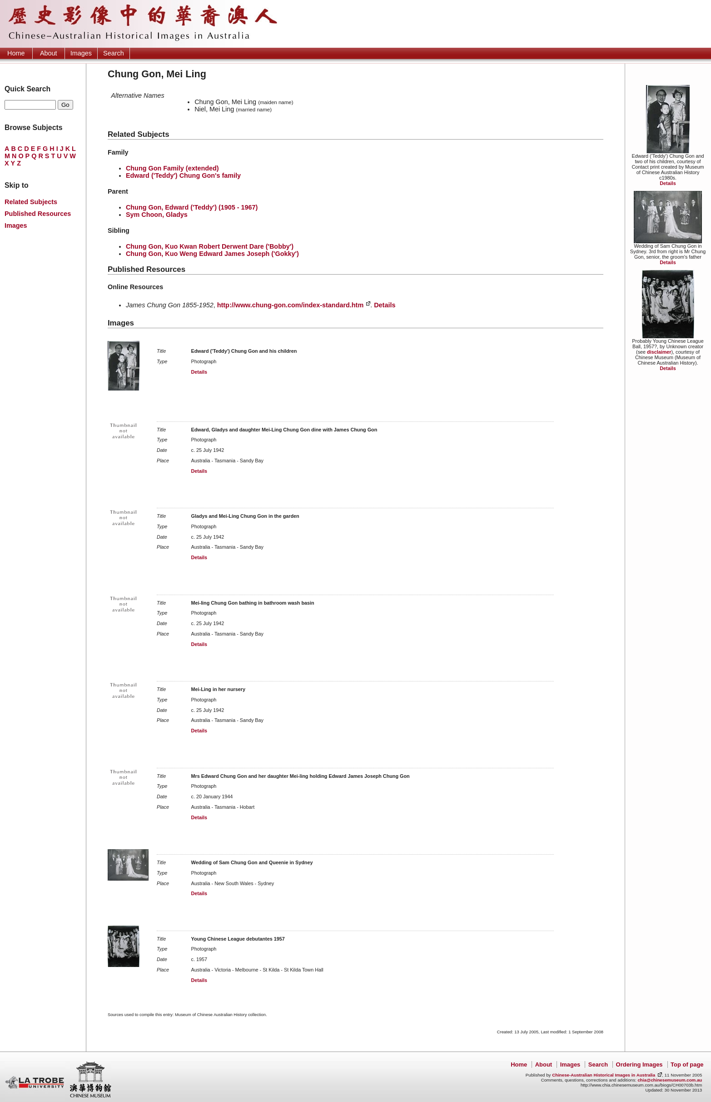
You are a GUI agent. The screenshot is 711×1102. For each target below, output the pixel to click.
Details (668, 183)
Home (16, 53)
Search (113, 53)
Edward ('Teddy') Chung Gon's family (183, 175)
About (48, 53)
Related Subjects (31, 201)
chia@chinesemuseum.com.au (669, 1079)
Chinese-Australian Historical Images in (603, 1074)
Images (81, 53)
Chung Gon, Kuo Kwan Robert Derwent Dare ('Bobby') (209, 246)
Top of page (687, 1064)
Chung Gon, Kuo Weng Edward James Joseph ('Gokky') (212, 253)
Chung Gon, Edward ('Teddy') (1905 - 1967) (192, 207)
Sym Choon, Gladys (157, 214)
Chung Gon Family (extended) (172, 168)
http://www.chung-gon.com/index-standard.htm (290, 305)
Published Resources (38, 213)
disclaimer (659, 352)
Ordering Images (639, 1064)
